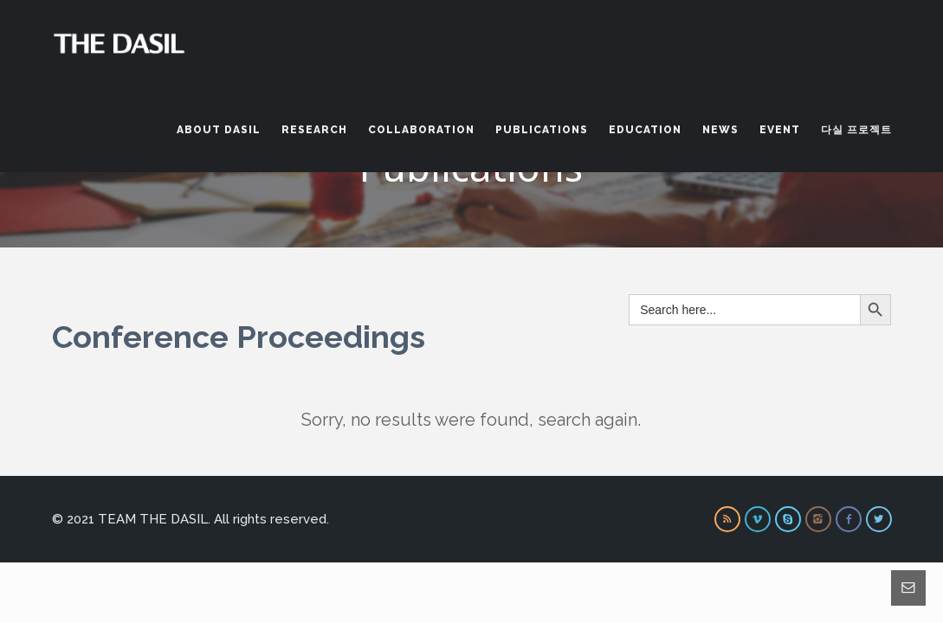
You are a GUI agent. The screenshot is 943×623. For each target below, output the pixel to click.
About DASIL (219, 130)
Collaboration (421, 130)
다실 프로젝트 (856, 130)
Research (314, 130)
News (720, 130)
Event (779, 130)
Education (645, 130)
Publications (541, 130)
